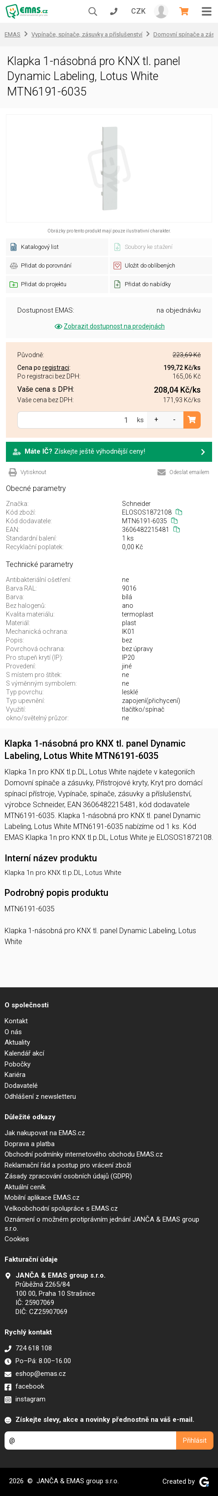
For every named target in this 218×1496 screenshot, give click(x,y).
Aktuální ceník (25, 1187)
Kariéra (15, 1075)
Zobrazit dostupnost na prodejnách (109, 326)
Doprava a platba (30, 1144)
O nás (13, 1032)
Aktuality (17, 1042)
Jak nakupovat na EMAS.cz (45, 1133)
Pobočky (17, 1064)
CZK (138, 11)
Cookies (17, 1239)
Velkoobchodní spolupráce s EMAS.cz (61, 1208)
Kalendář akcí (24, 1053)
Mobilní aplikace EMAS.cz (42, 1197)
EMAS (12, 34)
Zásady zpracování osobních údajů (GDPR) (68, 1176)
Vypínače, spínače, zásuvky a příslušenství (86, 34)
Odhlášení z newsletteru (40, 1096)
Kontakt (16, 1021)
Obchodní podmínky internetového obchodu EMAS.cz (84, 1154)
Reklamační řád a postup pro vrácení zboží (68, 1165)
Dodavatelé (21, 1086)
